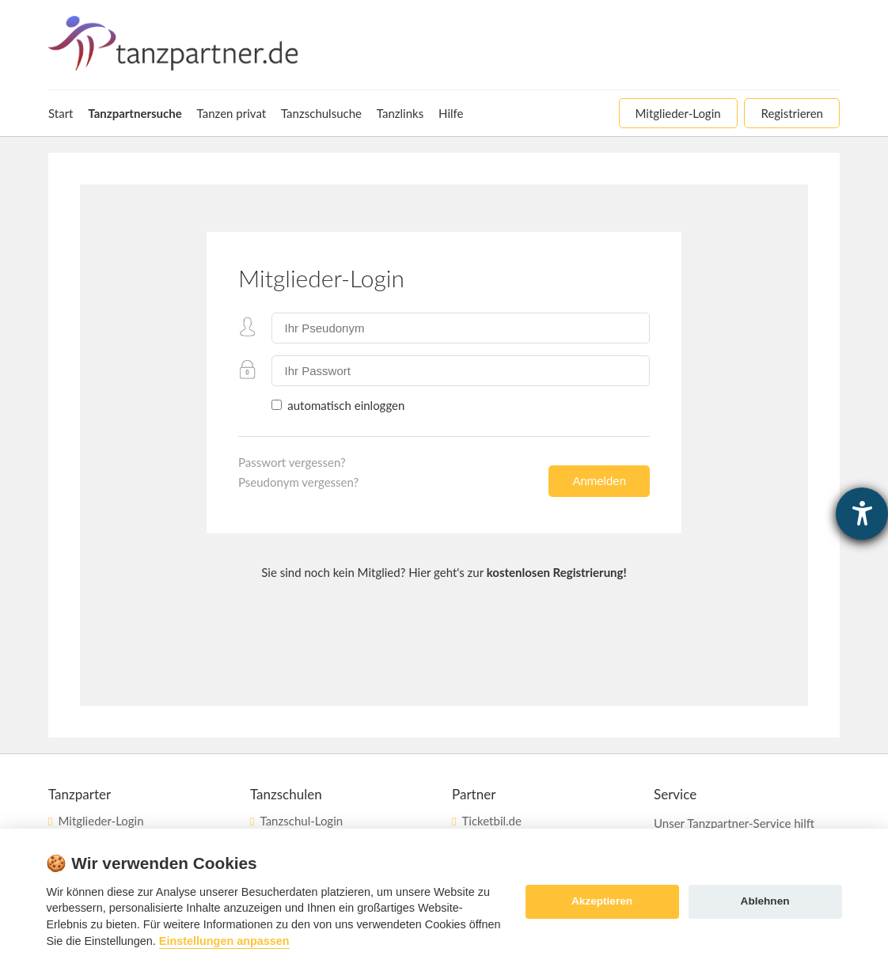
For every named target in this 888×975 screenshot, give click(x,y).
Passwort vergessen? (292, 462)
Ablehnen (765, 901)
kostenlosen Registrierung (555, 572)
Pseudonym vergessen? (298, 482)
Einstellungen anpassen (224, 941)
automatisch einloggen (344, 405)
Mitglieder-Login (100, 821)
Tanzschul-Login (301, 821)
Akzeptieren (601, 901)
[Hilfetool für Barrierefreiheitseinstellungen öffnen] (862, 514)
